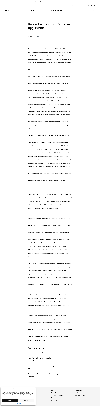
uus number (56, 10)
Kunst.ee (9, 10)
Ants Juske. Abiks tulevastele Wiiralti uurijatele (44, 374)
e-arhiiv (32, 10)
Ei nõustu (26, 400)
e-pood (82, 6)
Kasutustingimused (17, 403)
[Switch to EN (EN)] (94, 6)
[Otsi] (94, 10)
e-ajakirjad (89, 6)
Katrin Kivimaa (32, 32)
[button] (33, 389)
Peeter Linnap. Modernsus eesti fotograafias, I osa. (45, 366)
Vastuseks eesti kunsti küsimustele (40, 353)
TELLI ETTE (75, 6)
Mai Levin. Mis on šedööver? (38, 340)
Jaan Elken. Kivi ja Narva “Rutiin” (39, 358)
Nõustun (10, 400)
